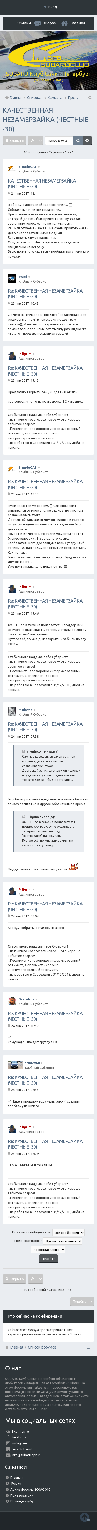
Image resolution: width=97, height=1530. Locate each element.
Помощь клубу (21, 1501)
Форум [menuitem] (50, 23)
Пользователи (21, 1495)
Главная (77, 23)
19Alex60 (32, 1063)
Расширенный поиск (87, 140)
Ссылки (24, 23)
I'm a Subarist (22, 1449)
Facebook (19, 1437)
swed (23, 276)
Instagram (19, 1443)
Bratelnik (26, 999)
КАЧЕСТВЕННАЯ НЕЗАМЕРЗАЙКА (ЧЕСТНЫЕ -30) (45, 119)
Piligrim (25, 354)
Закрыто (16, 140)
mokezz (25, 710)
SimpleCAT (28, 166)
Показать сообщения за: (48, 1232)
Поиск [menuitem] (90, 98)
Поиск (78, 140)
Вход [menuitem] (52, 7)
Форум (15, 1483)
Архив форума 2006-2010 (30, 1489)
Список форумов (42, 1347)
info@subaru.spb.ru (26, 1455)
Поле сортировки (48, 1241)
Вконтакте (20, 1431)
